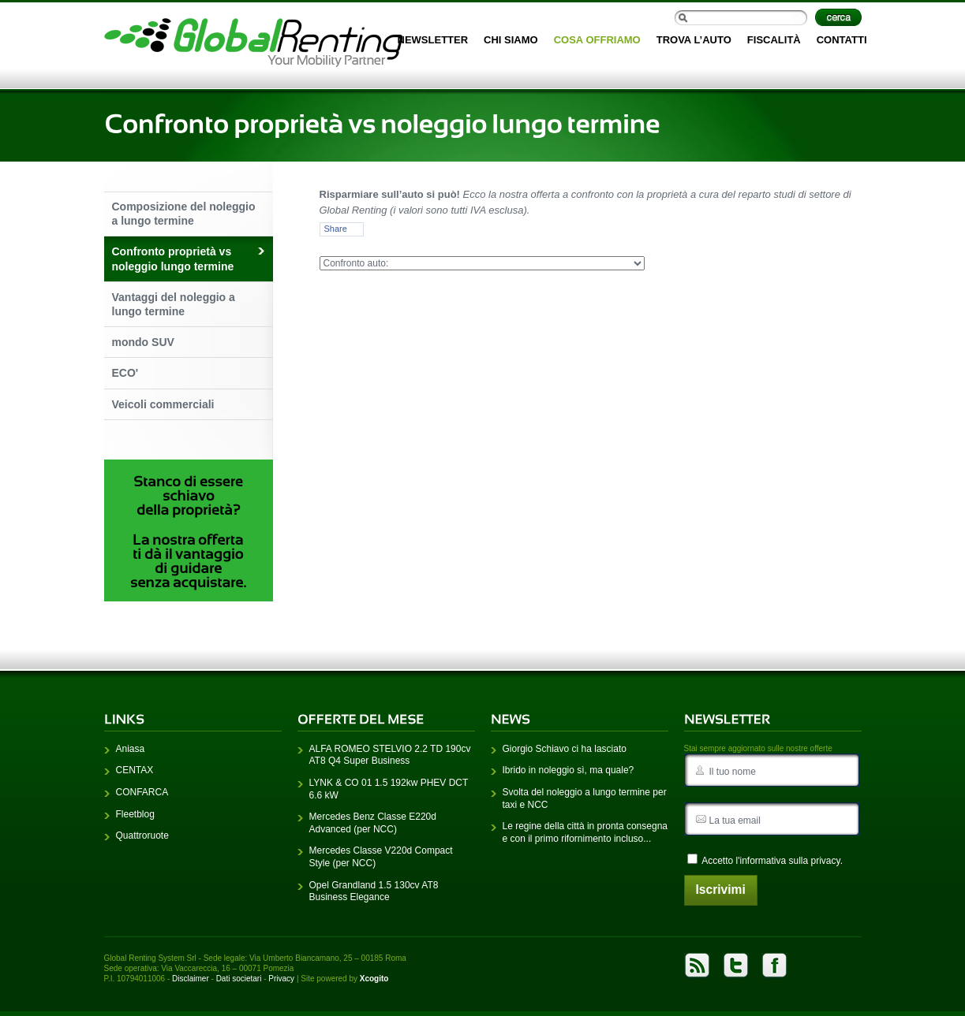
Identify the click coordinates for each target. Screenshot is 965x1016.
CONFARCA (142, 796)
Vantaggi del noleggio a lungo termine (173, 304)
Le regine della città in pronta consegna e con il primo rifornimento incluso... (585, 837)
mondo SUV (143, 342)
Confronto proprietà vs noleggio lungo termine (173, 258)
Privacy (281, 983)
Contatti (842, 40)
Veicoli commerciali (163, 404)
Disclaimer (190, 983)
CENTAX (135, 774)
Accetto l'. (765, 864)
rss (697, 971)
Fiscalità (774, 40)
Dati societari (239, 983)
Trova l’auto (693, 40)
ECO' (125, 373)
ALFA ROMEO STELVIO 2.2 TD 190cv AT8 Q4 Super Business (390, 760)
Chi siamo (511, 40)
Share (335, 228)
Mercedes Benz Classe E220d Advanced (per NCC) (372, 827)
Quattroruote (142, 840)
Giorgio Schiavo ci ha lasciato (565, 753)
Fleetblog (135, 818)
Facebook (774, 971)
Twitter (736, 971)
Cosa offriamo (597, 40)
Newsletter (433, 40)
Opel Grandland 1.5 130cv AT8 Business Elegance (374, 895)
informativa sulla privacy (789, 865)
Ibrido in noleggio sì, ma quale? (568, 774)
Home (253, 42)
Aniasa (130, 753)
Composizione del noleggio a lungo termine (184, 213)
